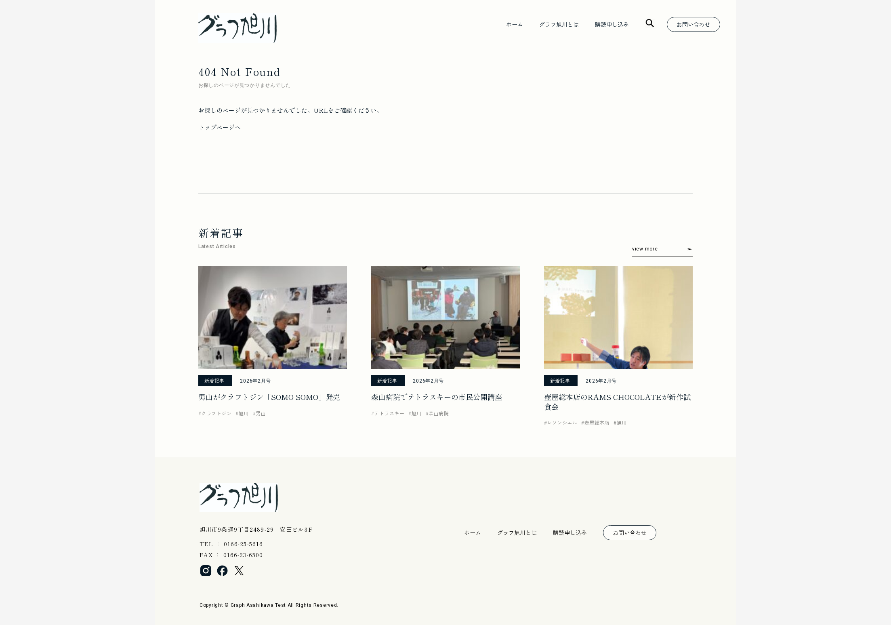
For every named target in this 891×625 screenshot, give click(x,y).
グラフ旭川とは (559, 24)
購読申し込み (612, 24)
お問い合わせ (693, 24)
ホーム (514, 24)
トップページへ (219, 127)
